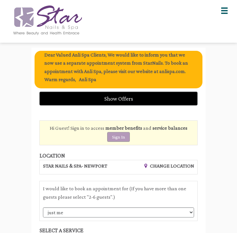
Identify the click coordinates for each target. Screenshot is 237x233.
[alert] (118, 69)
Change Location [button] (171, 166)
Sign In (118, 136)
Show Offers (118, 98)
